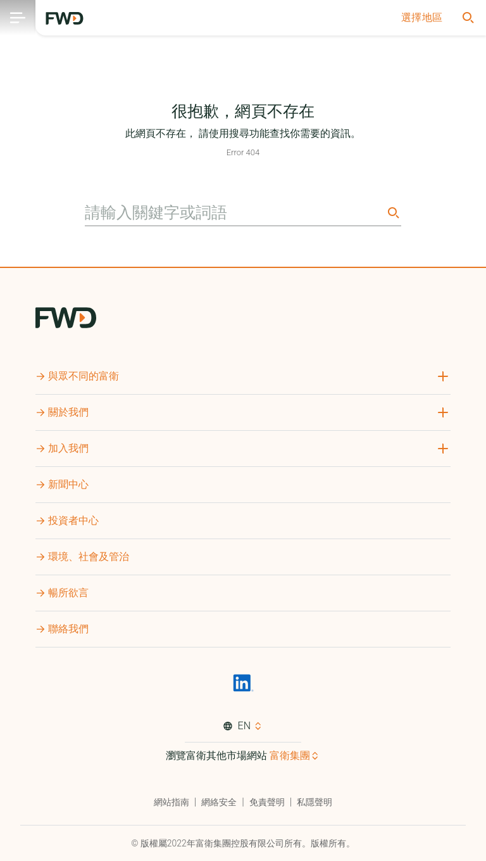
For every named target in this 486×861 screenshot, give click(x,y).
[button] (422, 17)
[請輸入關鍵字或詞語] (234, 213)
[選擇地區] (422, 18)
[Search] (392, 213)
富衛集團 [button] (290, 755)
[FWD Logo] (65, 18)
